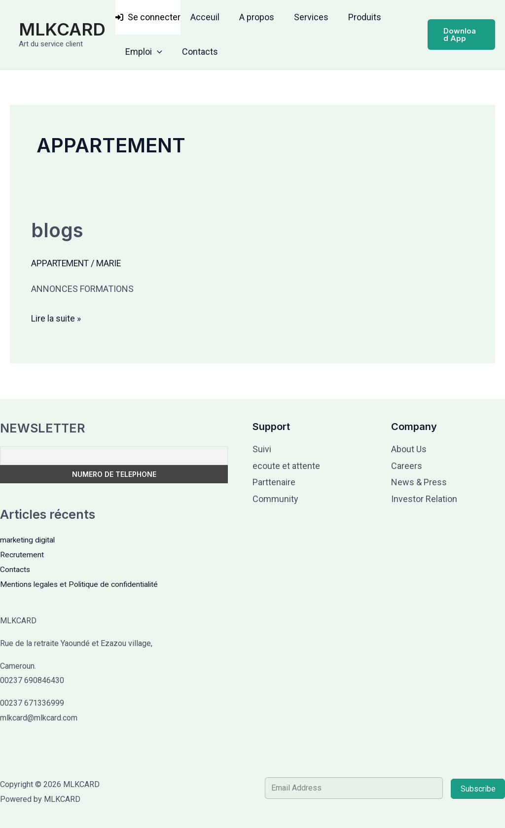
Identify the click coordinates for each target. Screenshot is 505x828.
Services (306, 17)
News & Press (419, 482)
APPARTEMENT (61, 263)
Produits (357, 17)
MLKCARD (62, 29)
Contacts (197, 51)
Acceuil (203, 17)
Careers (406, 466)
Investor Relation (424, 498)
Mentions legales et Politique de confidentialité (82, 583)
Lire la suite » (56, 317)
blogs (58, 230)
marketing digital (28, 539)
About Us (409, 449)
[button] (156, 52)
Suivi (261, 449)
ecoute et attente (286, 466)
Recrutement (22, 554)
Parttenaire (273, 482)
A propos (253, 17)
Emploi (142, 52)
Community (275, 498)
